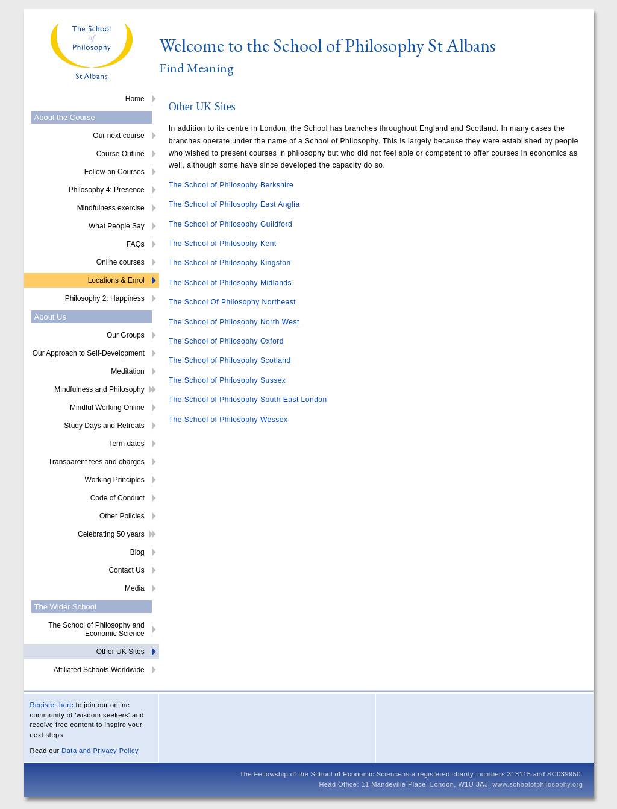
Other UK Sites (120, 651)
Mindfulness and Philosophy (99, 389)
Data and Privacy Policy (100, 750)
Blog (137, 552)
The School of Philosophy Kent (223, 243)
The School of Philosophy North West (234, 322)
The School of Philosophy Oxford (226, 341)
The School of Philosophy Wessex (228, 419)
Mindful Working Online (107, 407)
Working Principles (115, 480)
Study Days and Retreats (104, 425)
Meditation (127, 371)
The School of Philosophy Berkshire (231, 185)
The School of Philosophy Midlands (230, 283)
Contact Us (126, 570)
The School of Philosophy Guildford (230, 224)
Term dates (126, 443)
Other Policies (122, 516)
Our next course (118, 135)
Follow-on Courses (114, 172)
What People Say (117, 226)
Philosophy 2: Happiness (105, 298)
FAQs (136, 244)
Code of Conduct (117, 498)
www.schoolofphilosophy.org (537, 784)
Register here (52, 704)
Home (135, 99)
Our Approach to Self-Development (89, 353)
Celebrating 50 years (111, 534)
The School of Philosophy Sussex (227, 380)
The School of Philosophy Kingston (230, 263)
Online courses (120, 262)
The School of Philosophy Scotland (230, 360)
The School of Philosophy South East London (248, 399)
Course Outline (120, 154)
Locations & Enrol (116, 280)
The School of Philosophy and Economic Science (96, 629)
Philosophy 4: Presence (107, 190)
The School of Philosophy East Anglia (234, 204)
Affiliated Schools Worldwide (99, 670)
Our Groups (126, 335)
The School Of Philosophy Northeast (232, 302)
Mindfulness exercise (111, 208)
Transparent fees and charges (96, 462)
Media (135, 588)
